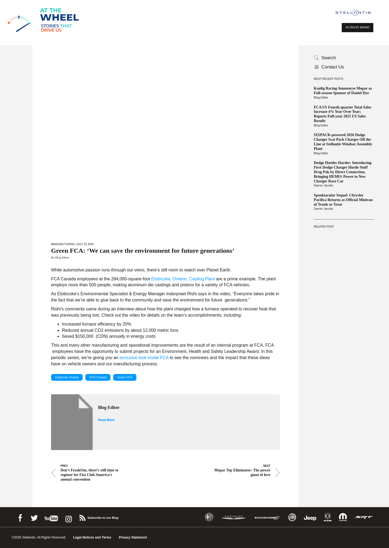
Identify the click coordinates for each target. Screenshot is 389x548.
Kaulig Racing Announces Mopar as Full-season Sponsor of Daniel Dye (343, 90)
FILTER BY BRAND (357, 27)
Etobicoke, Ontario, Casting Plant (183, 279)
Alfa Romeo (209, 517)
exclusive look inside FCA (143, 357)
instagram (68, 517)
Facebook (20, 517)
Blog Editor (321, 97)
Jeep (310, 517)
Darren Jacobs (323, 185)
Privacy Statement (133, 537)
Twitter (34, 517)
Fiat (292, 517)
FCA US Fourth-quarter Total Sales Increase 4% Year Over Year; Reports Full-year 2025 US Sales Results (342, 114)
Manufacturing (63, 244)
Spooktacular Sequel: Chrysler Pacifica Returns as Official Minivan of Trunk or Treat (343, 199)
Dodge (267, 517)
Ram (328, 517)
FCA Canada (97, 377)
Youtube (51, 517)
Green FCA (124, 377)
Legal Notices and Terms (92, 537)
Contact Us (332, 67)
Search (328, 57)
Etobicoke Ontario (67, 377)
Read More (106, 420)
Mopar (343, 517)
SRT (363, 517)
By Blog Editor (60, 257)
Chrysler (233, 517)
